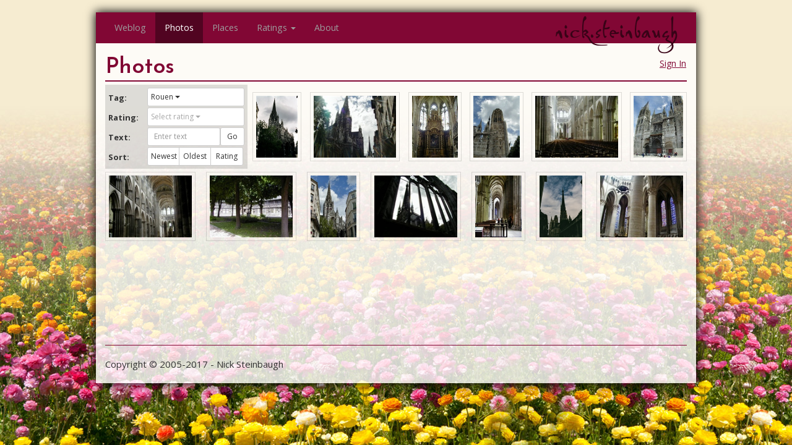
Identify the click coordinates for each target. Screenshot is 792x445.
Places (225, 27)
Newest (164, 156)
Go (232, 136)
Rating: (123, 117)
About (326, 27)
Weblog (130, 27)
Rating (227, 156)
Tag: (117, 97)
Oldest (195, 156)
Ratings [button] (276, 27)
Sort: (118, 157)
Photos (179, 27)
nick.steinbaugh (616, 31)
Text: (119, 137)
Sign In (673, 63)
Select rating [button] (175, 116)
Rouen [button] (165, 96)
